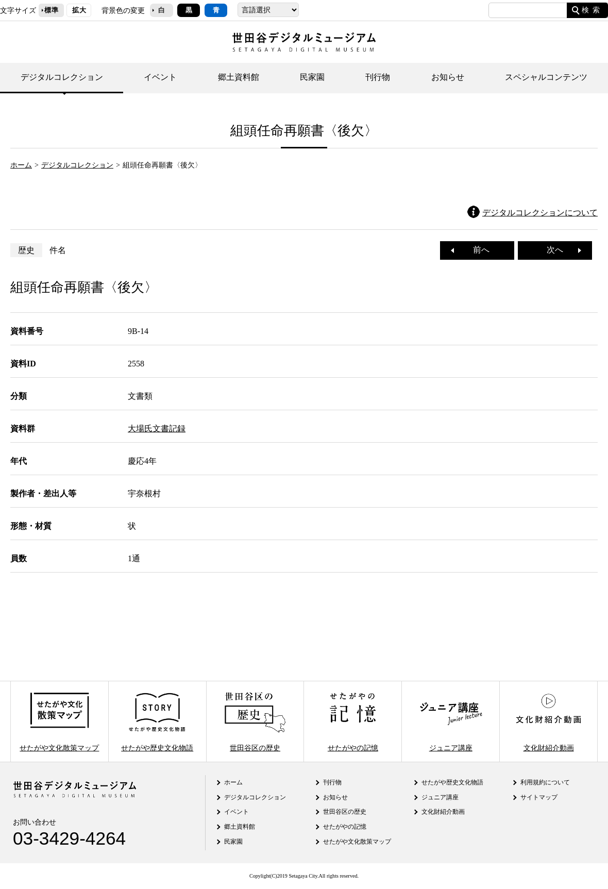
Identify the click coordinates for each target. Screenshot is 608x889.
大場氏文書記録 (156, 428)
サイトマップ (539, 797)
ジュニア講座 (451, 721)
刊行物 (377, 77)
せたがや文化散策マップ (59, 721)
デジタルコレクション (62, 77)
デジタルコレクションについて (540, 212)
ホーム (21, 165)
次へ (559, 249)
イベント (160, 77)
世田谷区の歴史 (255, 721)
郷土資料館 (238, 77)
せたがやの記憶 (353, 721)
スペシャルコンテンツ (546, 77)
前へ (477, 249)
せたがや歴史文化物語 (157, 721)
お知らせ (447, 77)
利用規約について (545, 782)
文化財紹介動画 (548, 721)
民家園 (312, 77)
